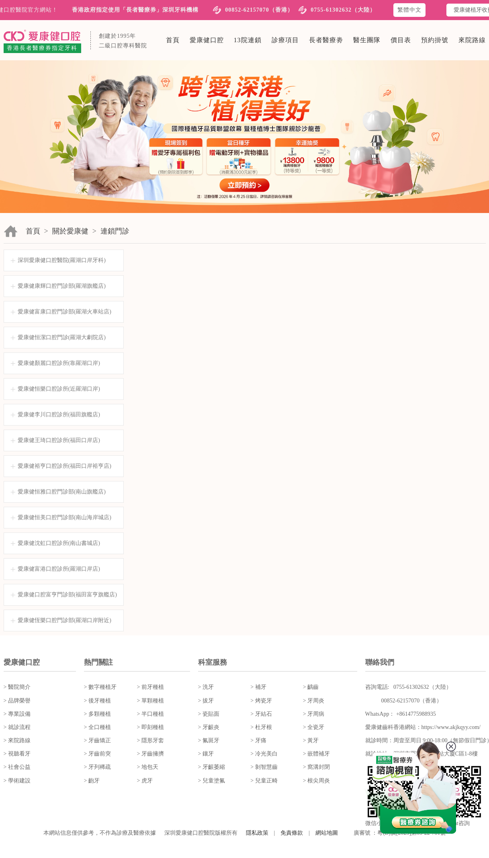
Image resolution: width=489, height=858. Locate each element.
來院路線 (472, 40)
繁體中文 (409, 10)
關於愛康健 (70, 231)
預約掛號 (434, 40)
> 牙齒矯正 (97, 740)
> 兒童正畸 (263, 781)
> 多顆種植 (97, 714)
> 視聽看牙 (17, 754)
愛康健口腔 (207, 40)
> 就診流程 (17, 727)
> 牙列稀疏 (97, 767)
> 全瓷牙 (313, 727)
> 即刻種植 (150, 727)
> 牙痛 (258, 740)
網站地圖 (326, 833)
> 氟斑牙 (208, 740)
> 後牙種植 (97, 701)
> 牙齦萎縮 (211, 767)
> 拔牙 (206, 701)
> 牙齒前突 (97, 754)
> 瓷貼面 (208, 714)
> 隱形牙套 (150, 740)
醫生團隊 (367, 40)
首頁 (173, 40)
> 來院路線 (17, 740)
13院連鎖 (248, 40)
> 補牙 (258, 687)
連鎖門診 (114, 231)
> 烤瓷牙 (261, 701)
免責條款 (291, 833)
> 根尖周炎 (316, 781)
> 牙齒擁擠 (150, 754)
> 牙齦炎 (208, 727)
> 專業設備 (17, 714)
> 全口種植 (97, 727)
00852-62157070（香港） (259, 10)
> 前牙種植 (150, 687)
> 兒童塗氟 (211, 781)
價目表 (401, 40)
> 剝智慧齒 (263, 767)
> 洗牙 (206, 687)
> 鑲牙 (206, 754)
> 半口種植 (150, 714)
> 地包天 (147, 767)
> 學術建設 (17, 781)
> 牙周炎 (313, 701)
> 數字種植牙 (100, 687)
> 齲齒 (311, 687)
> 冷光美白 (263, 754)
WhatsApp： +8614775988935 (400, 714)
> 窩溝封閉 (316, 767)
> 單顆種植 (150, 701)
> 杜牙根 (261, 727)
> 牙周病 (313, 714)
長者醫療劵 (326, 40)
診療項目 (285, 40)
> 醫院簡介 (17, 687)
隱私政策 (257, 833)
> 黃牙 (311, 740)
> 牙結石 (261, 714)
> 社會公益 (17, 767)
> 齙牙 (92, 781)
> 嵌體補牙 (316, 754)
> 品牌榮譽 (17, 701)
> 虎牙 (145, 781)
